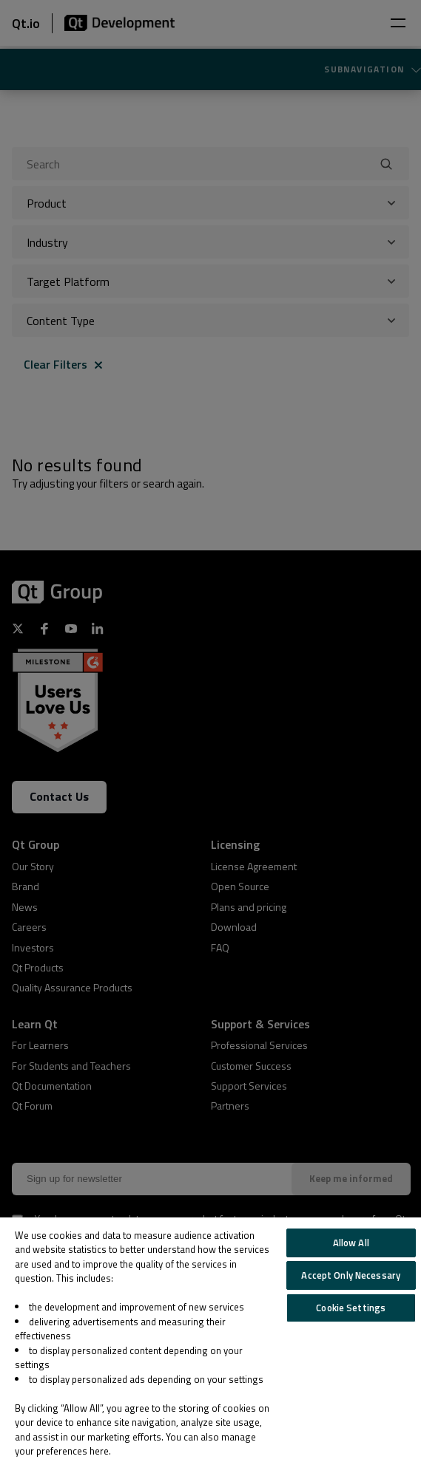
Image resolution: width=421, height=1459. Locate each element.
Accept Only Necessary (350, 1275)
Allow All (351, 1242)
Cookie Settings (350, 1307)
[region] (210, 1338)
